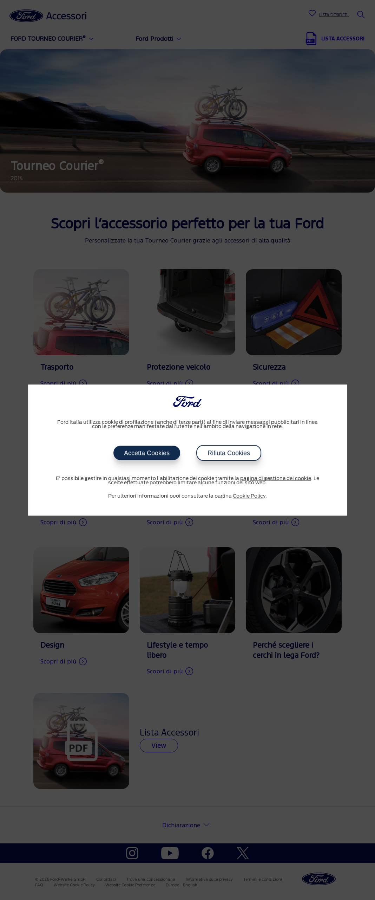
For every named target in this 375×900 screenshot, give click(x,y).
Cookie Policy (249, 496)
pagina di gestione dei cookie (275, 478)
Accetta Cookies (147, 453)
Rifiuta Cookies (229, 453)
